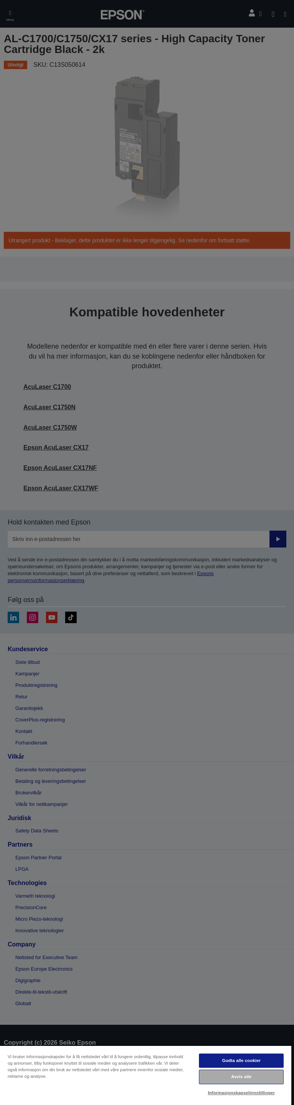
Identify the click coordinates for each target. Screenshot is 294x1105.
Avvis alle (241, 1076)
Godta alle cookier (241, 1060)
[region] (145, 1075)
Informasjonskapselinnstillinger (241, 1092)
